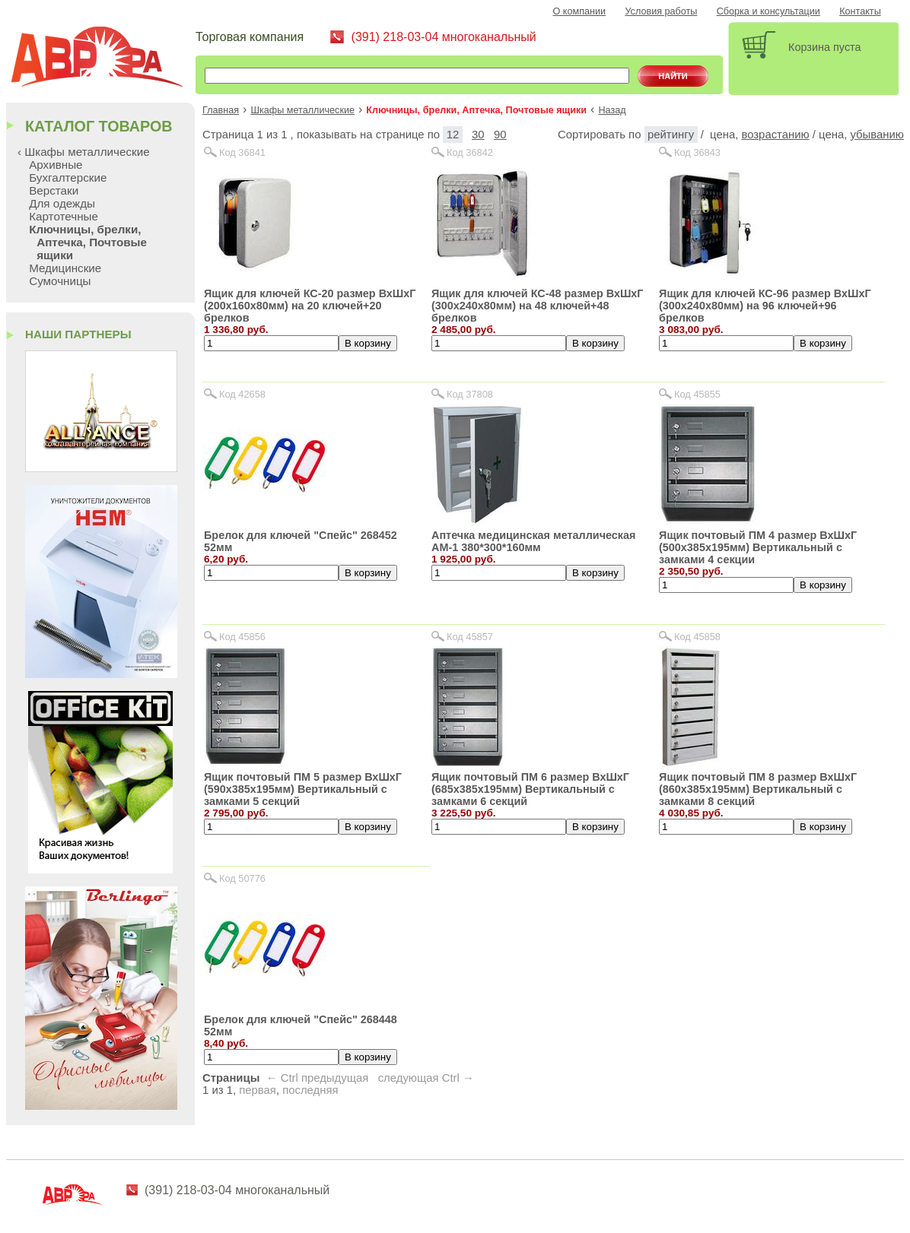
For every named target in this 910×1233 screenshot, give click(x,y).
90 (500, 134)
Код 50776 (242, 878)
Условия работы (661, 11)
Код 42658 (242, 394)
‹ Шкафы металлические (84, 151)
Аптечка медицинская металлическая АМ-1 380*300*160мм (533, 541)
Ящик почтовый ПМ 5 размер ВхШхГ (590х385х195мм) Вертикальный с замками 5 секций (303, 789)
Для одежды (62, 203)
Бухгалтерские (68, 177)
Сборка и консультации (768, 11)
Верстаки (53, 190)
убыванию (877, 134)
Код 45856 (242, 636)
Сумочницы (60, 280)
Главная (220, 110)
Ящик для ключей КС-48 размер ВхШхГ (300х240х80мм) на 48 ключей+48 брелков (537, 305)
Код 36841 (242, 152)
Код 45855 (697, 394)
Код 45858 (697, 636)
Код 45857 (470, 636)
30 (478, 134)
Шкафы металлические (302, 110)
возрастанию (775, 134)
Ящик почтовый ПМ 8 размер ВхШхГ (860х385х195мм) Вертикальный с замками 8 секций (758, 789)
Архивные (55, 164)
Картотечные (63, 216)
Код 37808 (470, 394)
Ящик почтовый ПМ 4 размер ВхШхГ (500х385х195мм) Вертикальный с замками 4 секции (758, 547)
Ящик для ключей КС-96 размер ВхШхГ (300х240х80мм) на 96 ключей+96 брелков (764, 305)
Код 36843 (697, 152)
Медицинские (65, 267)
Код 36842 (470, 152)
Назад (611, 110)
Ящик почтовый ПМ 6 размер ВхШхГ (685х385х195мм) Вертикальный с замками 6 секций (530, 789)
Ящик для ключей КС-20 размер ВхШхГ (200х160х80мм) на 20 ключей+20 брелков (309, 305)
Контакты (860, 11)
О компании (579, 11)
